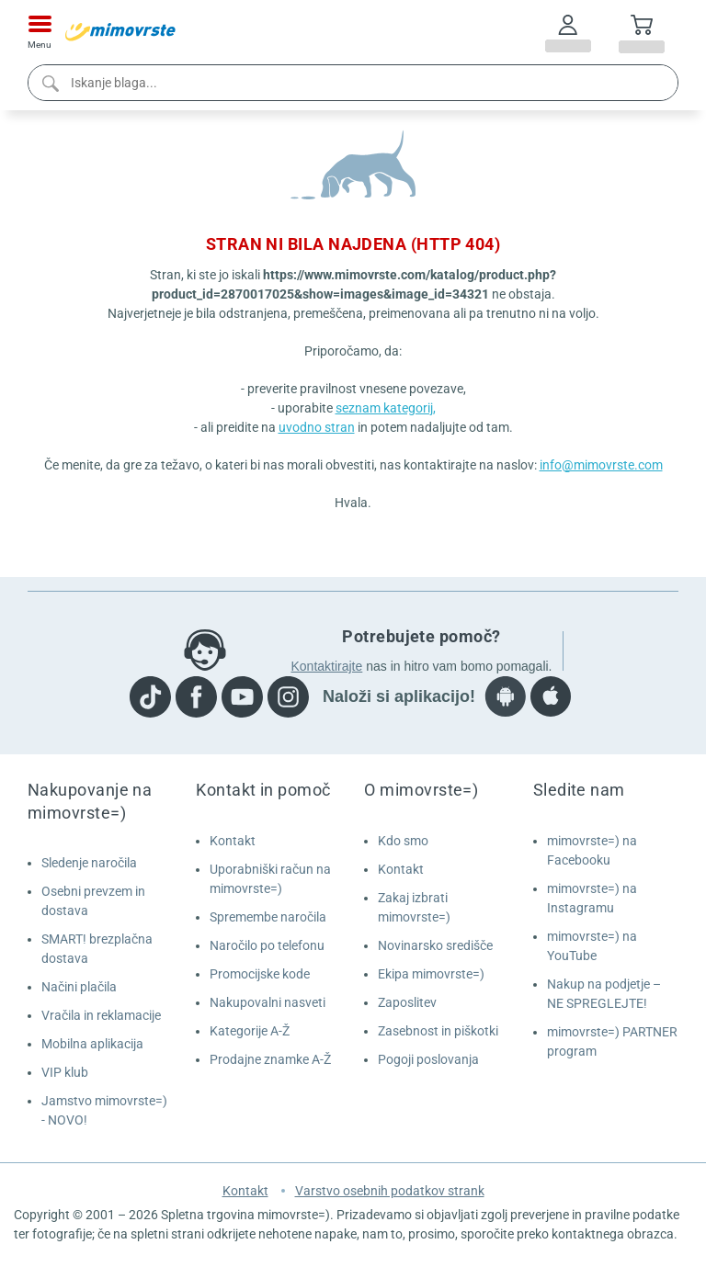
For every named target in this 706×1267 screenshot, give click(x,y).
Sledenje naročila (89, 862)
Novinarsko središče (435, 945)
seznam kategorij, (386, 408)
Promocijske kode (260, 974)
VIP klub (64, 1072)
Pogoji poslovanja (428, 1059)
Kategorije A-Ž (250, 1031)
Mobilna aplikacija (92, 1043)
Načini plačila (79, 986)
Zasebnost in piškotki (438, 1031)
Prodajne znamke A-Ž (270, 1059)
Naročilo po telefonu (267, 945)
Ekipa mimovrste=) (431, 974)
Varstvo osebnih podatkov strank (389, 1190)
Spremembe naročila (268, 917)
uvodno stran (317, 427)
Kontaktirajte (326, 666)
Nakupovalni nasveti (267, 1002)
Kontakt (233, 840)
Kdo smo (403, 840)
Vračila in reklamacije (101, 1015)
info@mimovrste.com (601, 465)
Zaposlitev (407, 1002)
